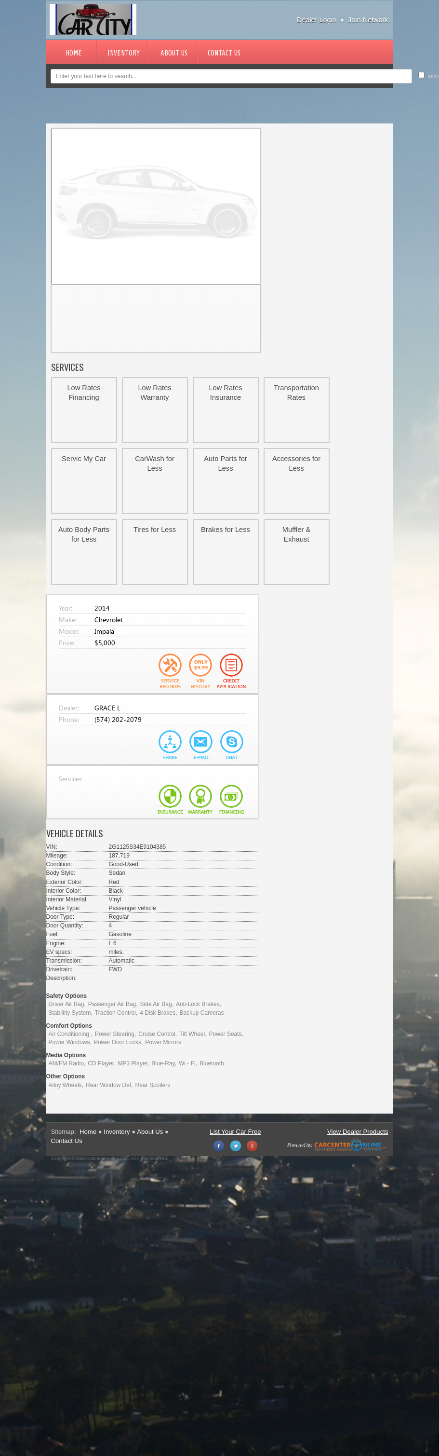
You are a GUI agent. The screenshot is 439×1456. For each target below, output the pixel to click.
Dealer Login (316, 20)
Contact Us (224, 53)
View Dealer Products (357, 1131)
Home (74, 53)
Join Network (368, 20)
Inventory (123, 53)
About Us (173, 53)
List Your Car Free (235, 1131)
